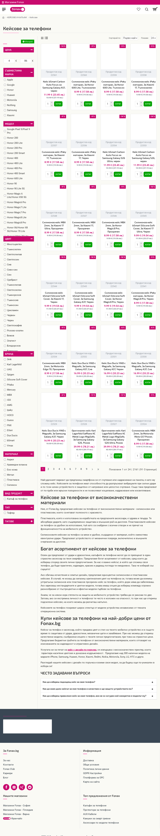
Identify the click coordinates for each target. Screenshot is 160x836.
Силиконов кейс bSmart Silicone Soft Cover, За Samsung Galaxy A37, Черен (84, 295)
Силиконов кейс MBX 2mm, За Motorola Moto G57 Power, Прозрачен (143, 432)
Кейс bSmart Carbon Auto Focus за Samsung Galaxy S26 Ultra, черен (113, 156)
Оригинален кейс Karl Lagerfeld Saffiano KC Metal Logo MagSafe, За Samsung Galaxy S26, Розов (84, 433)
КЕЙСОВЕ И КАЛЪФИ (17, 17)
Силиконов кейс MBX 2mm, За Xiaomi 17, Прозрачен (83, 224)
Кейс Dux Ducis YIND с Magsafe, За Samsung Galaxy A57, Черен (114, 363)
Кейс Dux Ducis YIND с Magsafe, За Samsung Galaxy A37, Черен (54, 430)
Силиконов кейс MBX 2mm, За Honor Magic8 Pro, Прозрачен (113, 226)
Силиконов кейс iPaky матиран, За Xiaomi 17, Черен (84, 154)
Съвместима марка (13, 72)
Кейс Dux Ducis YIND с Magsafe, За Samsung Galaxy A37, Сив (143, 363)
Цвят (8, 238)
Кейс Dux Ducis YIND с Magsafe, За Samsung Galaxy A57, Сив (84, 363)
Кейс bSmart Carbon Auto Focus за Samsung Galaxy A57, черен (53, 86)
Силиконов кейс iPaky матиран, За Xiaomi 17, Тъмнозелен (143, 84)
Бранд (9, 353)
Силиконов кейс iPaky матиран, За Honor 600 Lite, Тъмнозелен (84, 84)
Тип (7, 507)
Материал (11, 453)
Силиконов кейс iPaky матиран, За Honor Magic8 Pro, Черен (143, 293)
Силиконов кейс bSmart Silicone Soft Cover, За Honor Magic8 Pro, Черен (113, 295)
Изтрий (29, 41)
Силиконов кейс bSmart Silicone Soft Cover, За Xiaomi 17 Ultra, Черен (143, 226)
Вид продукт (13, 493)
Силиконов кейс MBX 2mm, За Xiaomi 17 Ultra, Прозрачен (54, 224)
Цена (8, 49)
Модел (9, 123)
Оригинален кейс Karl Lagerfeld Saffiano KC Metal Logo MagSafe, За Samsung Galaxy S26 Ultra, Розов (114, 433)
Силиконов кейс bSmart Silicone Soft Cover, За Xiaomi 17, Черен (54, 295)
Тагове (9, 521)
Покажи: (145, 38)
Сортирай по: (104, 38)
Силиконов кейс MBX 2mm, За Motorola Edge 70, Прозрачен (54, 363)
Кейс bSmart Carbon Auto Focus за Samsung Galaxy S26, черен (143, 156)
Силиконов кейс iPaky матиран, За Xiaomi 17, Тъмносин (54, 154)
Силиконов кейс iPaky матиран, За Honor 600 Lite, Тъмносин (114, 84)
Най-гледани (38, 709)
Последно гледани (15, 709)
